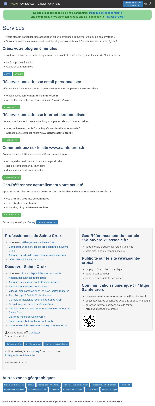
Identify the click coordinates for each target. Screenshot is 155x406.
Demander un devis (14, 344)
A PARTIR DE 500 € (11, 215)
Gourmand (54, 3)
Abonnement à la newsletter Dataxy (38, 325)
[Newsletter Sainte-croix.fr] (145, 3)
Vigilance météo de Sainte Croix (27, 316)
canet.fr (31, 385)
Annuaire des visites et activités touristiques (34, 282)
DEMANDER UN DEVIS (47, 222)
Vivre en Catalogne (109, 390)
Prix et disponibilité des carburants (41, 273)
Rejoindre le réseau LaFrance (56, 344)
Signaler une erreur (33, 344)
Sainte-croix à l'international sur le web (31, 321)
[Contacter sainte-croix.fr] (150, 3)
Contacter (34, 332)
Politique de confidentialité (105, 12)
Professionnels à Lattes (37, 390)
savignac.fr (55, 390)
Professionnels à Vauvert (72, 390)
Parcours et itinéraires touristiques (28, 286)
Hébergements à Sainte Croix (39, 242)
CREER (7, 74)
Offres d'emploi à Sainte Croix (26, 259)
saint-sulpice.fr (92, 390)
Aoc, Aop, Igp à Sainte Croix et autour (30, 295)
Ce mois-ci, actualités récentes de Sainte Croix (35, 299)
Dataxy (31, 222)
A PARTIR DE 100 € (11, 177)
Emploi (42, 3)
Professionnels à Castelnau (48, 385)
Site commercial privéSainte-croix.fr (133, 4)
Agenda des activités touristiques (27, 277)
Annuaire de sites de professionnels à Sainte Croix (37, 255)
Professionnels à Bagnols (14, 385)
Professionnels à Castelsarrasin (104, 385)
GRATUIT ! (18, 74)
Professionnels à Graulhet (14, 390)
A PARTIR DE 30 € (11, 107)
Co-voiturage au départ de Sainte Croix (31, 304)
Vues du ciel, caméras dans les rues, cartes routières (39, 290)
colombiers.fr (125, 385)
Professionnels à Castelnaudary (75, 385)
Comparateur (27, 3)
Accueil (14, 3)
